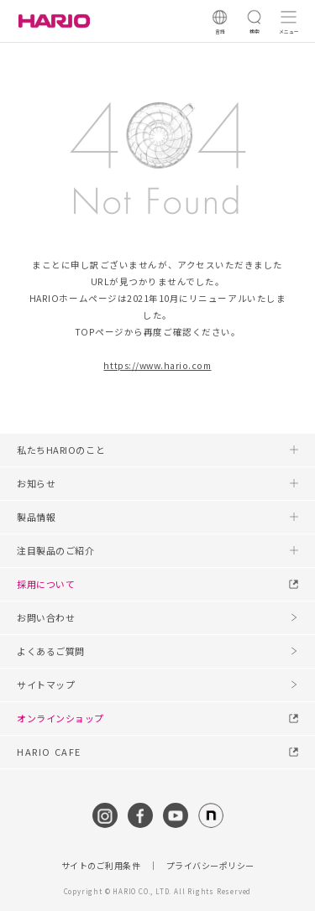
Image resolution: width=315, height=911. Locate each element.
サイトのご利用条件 (101, 866)
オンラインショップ (60, 718)
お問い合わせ (46, 617)
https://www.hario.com (157, 365)
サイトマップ (46, 684)
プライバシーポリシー (210, 866)
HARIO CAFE (49, 751)
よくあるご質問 (51, 651)
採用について (46, 584)
